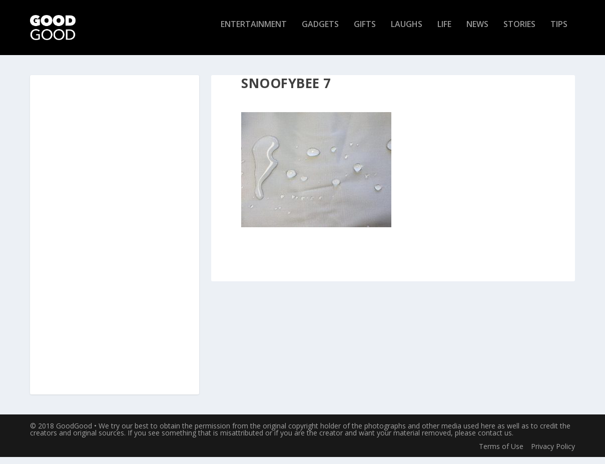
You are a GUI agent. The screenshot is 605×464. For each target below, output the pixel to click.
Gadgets (320, 32)
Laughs (406, 32)
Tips (558, 32)
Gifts (365, 32)
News (477, 32)
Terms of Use (501, 452)
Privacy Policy (553, 452)
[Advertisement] (115, 242)
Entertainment (254, 32)
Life (444, 32)
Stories (519, 32)
